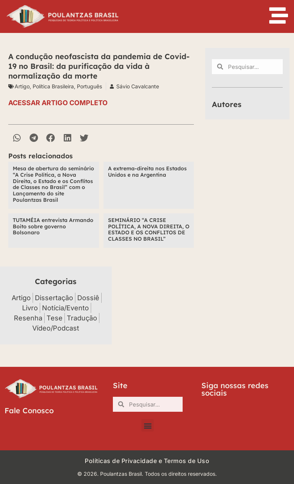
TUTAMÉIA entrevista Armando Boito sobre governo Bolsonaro (53, 226)
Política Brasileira (53, 86)
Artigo (22, 86)
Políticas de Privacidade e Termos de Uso (147, 461)
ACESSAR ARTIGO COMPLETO (58, 103)
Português (89, 86)
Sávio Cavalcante (137, 86)
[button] (16, 138)
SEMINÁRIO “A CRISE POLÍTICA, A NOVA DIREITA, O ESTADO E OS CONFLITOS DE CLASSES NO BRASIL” (148, 229)
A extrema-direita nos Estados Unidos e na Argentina (147, 171)
